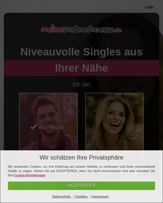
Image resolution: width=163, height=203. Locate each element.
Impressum (100, 196)
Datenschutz (62, 196)
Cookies (81, 196)
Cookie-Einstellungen (29, 175)
